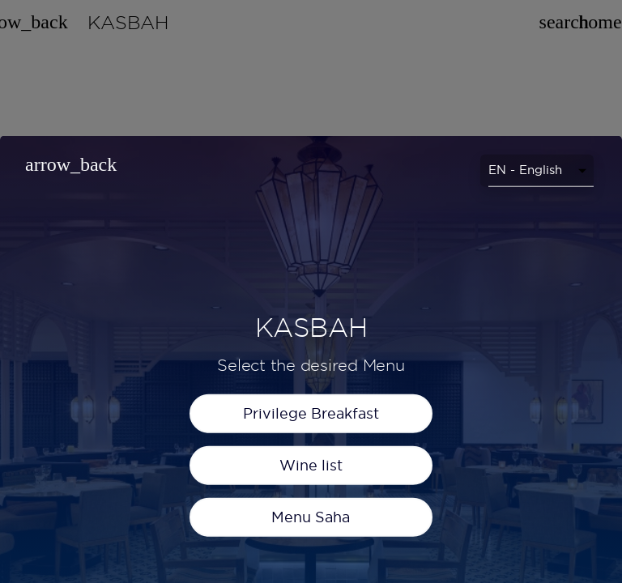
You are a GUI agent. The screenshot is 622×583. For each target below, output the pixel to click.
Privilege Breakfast (311, 525)
